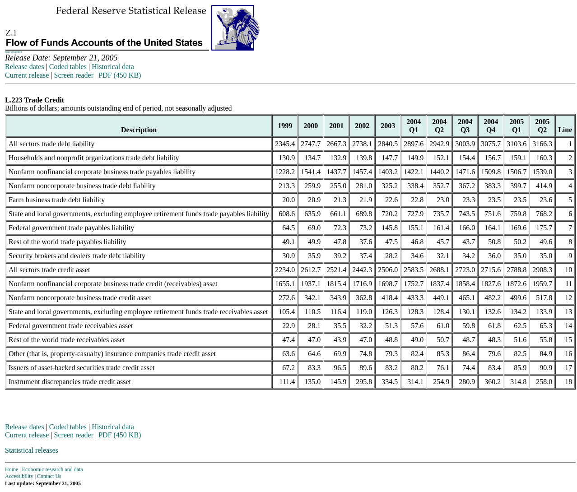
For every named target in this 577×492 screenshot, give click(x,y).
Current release (27, 75)
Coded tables (68, 66)
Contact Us (49, 476)
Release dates (24, 66)
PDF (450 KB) (119, 75)
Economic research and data (52, 469)
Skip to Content (13, 52)
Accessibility (19, 476)
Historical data (113, 66)
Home (11, 469)
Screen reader (73, 75)
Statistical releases (31, 450)
